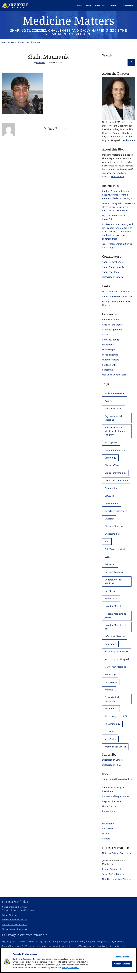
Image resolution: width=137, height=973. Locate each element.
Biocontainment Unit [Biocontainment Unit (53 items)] (115, 456)
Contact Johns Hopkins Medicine (114, 801)
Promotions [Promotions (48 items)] (111, 718)
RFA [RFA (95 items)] (125, 726)
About (79, 5)
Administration (110, 323)
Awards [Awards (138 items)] (109, 406)
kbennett (40, 62)
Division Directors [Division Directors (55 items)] (114, 533)
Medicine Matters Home (12, 42)
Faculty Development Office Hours (116, 307)
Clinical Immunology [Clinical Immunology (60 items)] (115, 479)
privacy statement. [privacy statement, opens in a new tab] (70, 967)
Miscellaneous (109, 359)
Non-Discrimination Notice (116, 892)
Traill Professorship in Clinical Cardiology (117, 248)
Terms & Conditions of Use (116, 887)
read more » (128, 140)
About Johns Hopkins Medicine (118, 790)
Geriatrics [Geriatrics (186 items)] (110, 599)
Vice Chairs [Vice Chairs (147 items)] (110, 749)
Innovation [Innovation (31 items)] (110, 653)
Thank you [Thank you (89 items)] (110, 741)
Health (88, 5)
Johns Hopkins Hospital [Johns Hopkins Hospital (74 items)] (117, 668)
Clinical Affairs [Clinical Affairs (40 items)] (112, 471)
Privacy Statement (111, 882)
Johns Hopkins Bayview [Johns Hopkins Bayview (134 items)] (117, 660)
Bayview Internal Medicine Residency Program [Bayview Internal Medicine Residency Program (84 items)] (115, 437)
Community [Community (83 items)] (111, 494)
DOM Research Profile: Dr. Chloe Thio (115, 219)
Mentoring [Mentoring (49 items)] (110, 684)
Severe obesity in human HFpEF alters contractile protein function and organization (118, 209)
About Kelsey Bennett (113, 265)
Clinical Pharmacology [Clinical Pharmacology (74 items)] (116, 487)
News (105, 846)
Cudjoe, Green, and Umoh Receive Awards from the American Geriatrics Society (116, 196)
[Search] (131, 62)
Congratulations (110, 344)
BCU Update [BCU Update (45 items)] (111, 448)
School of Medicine (127, 5)
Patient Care (100, 5)
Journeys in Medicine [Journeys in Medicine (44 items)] (115, 676)
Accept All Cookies (122, 964)
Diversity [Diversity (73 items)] (109, 525)
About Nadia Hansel (112, 270)
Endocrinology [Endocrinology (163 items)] (112, 541)
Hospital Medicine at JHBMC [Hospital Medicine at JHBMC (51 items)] (115, 624)
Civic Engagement (111, 333)
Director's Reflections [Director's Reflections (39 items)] (116, 518)
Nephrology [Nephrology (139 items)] (111, 691)
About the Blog (110, 275)
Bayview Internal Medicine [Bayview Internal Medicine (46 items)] (113, 423)
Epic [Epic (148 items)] (107, 549)
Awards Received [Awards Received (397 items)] (113, 414)
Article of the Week (112, 328)
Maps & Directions (111, 813)
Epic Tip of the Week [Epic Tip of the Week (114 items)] (115, 556)
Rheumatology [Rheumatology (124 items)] (112, 734)
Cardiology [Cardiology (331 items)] (110, 464)
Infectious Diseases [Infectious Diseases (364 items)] (115, 645)
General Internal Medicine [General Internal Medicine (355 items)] (113, 589)
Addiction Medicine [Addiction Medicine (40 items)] (115, 398)
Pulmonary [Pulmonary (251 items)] (110, 726)
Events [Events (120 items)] (108, 564)
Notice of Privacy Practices (116, 865)
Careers (106, 851)
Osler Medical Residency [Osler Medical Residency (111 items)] (112, 709)
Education (107, 349)
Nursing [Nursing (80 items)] (109, 699)
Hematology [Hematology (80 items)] (111, 607)
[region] (68, 960)
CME (104, 338)
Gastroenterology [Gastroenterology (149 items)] (114, 580)
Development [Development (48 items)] (112, 510)
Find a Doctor (109, 818)
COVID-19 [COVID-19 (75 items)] (110, 502)
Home (105, 785)
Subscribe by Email (112, 280)
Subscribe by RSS (111, 775)
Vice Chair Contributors (114, 379)
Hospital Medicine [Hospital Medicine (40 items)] (114, 614)
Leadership (108, 354)
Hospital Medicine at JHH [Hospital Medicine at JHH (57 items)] (115, 635)
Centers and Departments (115, 807)
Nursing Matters (110, 364)
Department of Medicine (115, 295)
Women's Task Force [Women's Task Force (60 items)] (115, 757)
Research (112, 5)
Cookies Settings (122, 957)
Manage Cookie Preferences (15, 942)
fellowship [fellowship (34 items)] (110, 572)
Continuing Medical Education (117, 300)
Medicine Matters (68, 20)
